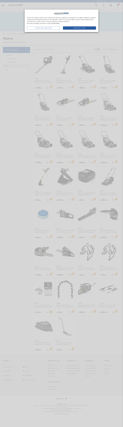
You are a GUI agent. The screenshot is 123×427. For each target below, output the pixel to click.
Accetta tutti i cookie (80, 28)
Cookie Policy (55, 23)
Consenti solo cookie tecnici (43, 28)
